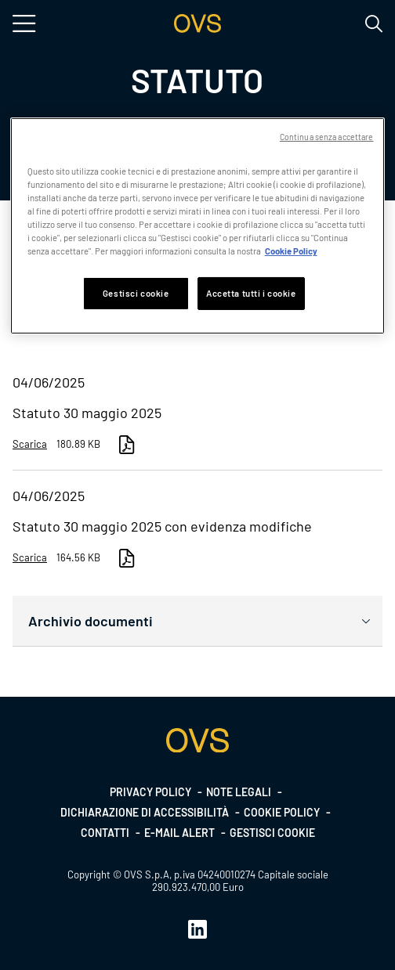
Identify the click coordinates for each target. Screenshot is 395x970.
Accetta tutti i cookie (251, 293)
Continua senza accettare (327, 137)
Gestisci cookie (272, 832)
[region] (198, 225)
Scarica (30, 444)
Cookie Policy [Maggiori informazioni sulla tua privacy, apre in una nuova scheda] (291, 251)
